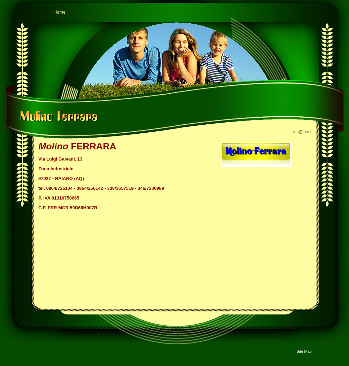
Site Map (304, 351)
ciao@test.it (301, 132)
